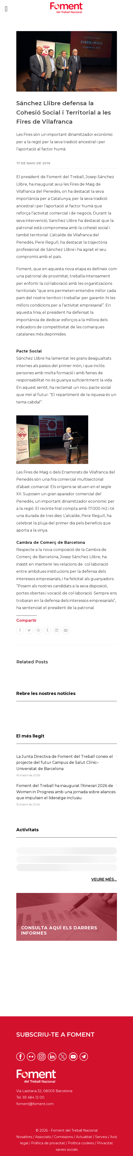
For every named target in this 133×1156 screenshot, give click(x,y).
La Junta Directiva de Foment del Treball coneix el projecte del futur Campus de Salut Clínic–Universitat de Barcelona (64, 762)
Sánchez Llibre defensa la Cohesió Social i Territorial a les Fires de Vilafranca (63, 112)
